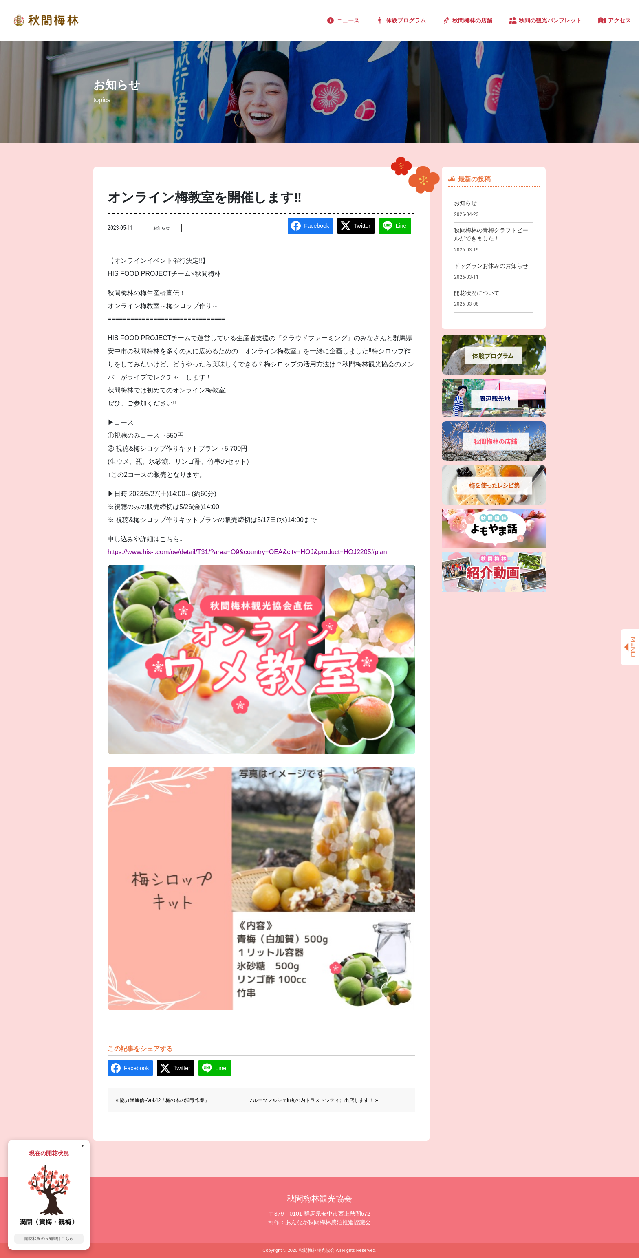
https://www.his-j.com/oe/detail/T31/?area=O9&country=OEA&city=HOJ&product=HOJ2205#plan (247, 552)
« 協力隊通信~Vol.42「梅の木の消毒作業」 (162, 1100)
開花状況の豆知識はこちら (48, 1238)
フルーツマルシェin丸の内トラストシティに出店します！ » (313, 1100)
